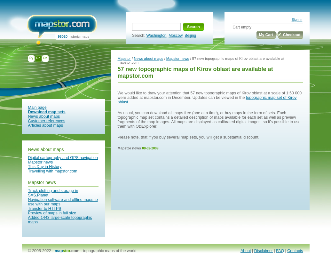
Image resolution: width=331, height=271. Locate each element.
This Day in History (45, 166)
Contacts (295, 251)
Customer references (46, 121)
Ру (31, 58)
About (245, 251)
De (45, 58)
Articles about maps (45, 125)
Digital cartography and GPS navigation (63, 157)
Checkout (292, 35)
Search (193, 27)
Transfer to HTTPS (44, 208)
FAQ (280, 251)
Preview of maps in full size (52, 213)
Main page (37, 107)
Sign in (297, 19)
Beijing (190, 35)
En (38, 58)
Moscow (175, 35)
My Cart (266, 35)
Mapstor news (40, 162)
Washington (156, 35)
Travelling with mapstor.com (52, 171)
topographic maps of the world (110, 251)
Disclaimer (263, 251)
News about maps (44, 116)
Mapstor (124, 58)
